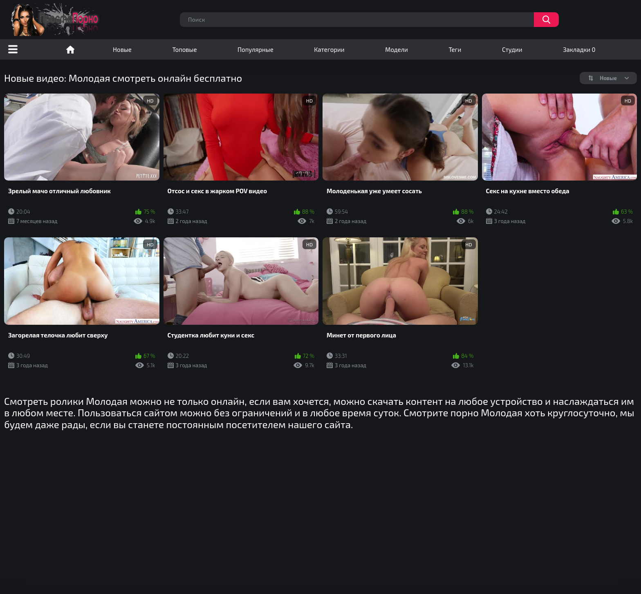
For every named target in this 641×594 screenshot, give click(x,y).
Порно (70, 49)
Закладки (579, 49)
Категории (329, 49)
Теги (454, 49)
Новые (122, 49)
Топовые (184, 49)
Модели (396, 49)
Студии (512, 49)
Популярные (255, 49)
